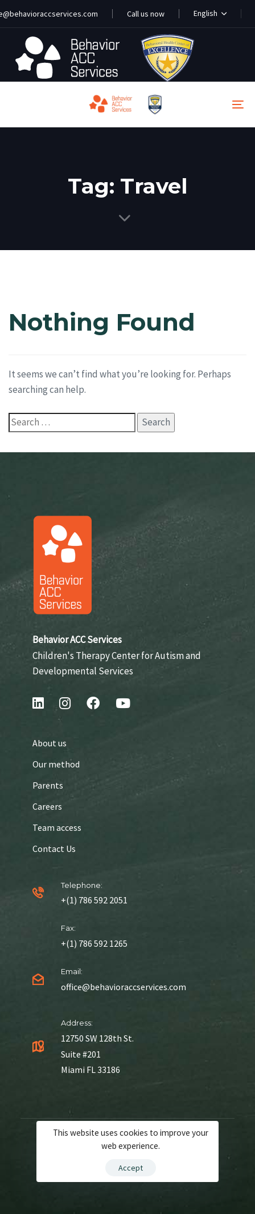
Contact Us (54, 848)
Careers (47, 806)
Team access (56, 827)
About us (49, 743)
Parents (47, 785)
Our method (56, 764)
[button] (210, 14)
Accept (130, 1168)
